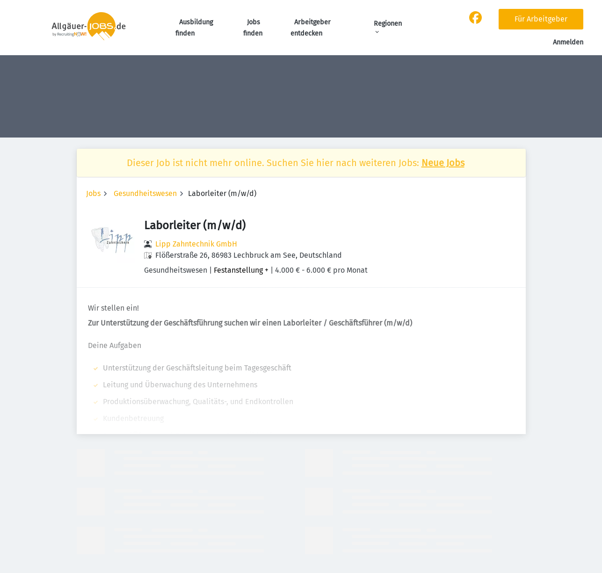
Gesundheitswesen (145, 193)
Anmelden (568, 42)
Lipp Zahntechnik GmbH (196, 243)
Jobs (93, 193)
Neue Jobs (442, 162)
